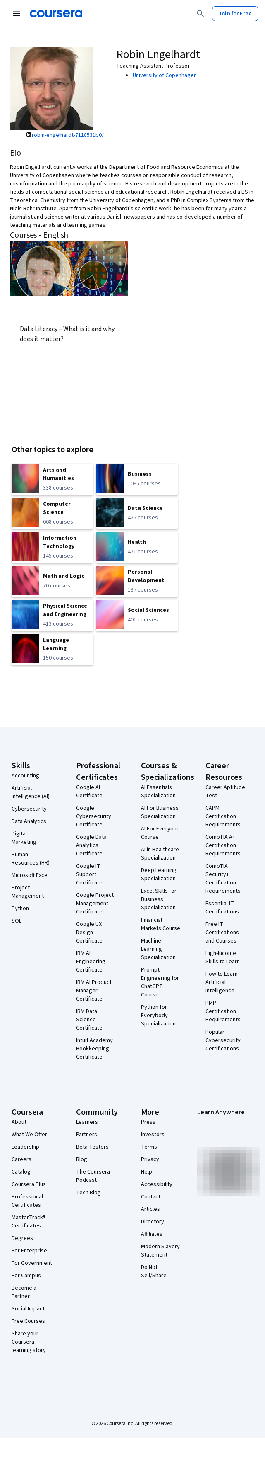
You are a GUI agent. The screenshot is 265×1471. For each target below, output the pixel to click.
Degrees (22, 1238)
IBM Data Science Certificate (89, 1019)
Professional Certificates (27, 1201)
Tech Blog (88, 1192)
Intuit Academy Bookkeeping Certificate (94, 1048)
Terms (149, 1147)
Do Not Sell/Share (154, 1271)
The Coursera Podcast (93, 1176)
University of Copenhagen (165, 75)
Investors (153, 1134)
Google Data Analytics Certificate (91, 845)
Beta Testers (92, 1147)
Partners (86, 1134)
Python (20, 908)
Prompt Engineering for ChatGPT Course (160, 982)
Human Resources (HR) (31, 858)
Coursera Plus (29, 1184)
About (19, 1122)
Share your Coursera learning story (29, 1342)
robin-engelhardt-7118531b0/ (68, 135)
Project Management (28, 892)
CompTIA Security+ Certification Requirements (223, 878)
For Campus (26, 1275)
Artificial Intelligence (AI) (31, 792)
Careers (21, 1159)
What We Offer (29, 1134)
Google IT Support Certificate (89, 874)
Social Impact (28, 1309)
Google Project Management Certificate (95, 903)
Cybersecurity (29, 809)
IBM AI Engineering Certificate (90, 961)
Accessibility (156, 1184)
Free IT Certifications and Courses (222, 932)
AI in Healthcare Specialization (160, 853)
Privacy (150, 1159)
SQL (16, 921)
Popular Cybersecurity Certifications (223, 1040)
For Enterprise (29, 1251)
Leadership (25, 1147)
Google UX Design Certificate (89, 932)
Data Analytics (29, 821)
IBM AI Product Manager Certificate (94, 990)
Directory (152, 1222)
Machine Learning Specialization (158, 949)
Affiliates (151, 1234)
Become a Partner (24, 1292)
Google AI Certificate (89, 791)
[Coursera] (56, 13)
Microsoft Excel (30, 875)
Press (148, 1122)
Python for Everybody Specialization (158, 1015)
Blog (81, 1159)
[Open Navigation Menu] (16, 14)
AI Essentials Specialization (158, 791)
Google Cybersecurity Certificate (93, 816)
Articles (150, 1209)
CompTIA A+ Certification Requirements (223, 845)
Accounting (25, 776)
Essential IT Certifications (222, 907)
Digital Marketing (24, 838)
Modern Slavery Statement (160, 1250)
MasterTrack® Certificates (29, 1221)
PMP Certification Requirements (223, 1011)
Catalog (21, 1172)
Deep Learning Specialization (159, 874)
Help (146, 1172)
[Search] (200, 14)
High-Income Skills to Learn (222, 957)
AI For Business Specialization (160, 812)
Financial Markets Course (160, 924)
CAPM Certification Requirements (223, 816)
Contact (150, 1197)
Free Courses (28, 1321)
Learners (87, 1122)
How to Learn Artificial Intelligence (221, 982)
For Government (32, 1263)
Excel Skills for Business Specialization (159, 899)
